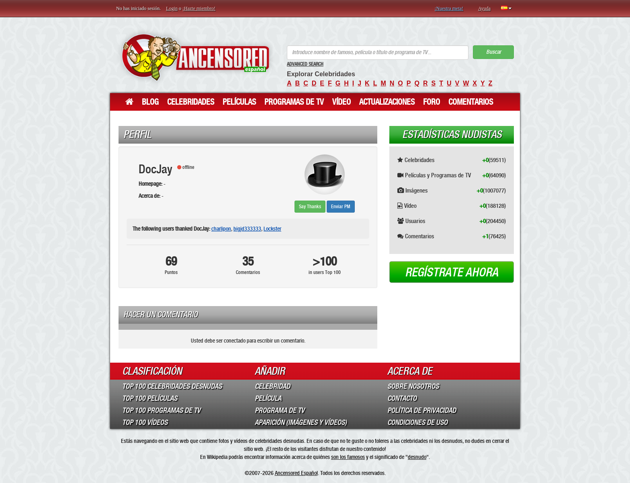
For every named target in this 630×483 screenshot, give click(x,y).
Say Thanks (310, 206)
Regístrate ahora (451, 272)
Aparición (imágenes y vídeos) (301, 422)
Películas (239, 102)
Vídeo (341, 102)
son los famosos (348, 457)
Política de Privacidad (421, 410)
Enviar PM (340, 206)
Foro (431, 102)
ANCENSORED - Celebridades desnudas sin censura (195, 57)
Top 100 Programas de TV (161, 410)
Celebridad (272, 386)
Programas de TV (294, 102)
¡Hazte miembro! (198, 8)
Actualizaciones (387, 102)
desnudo (417, 457)
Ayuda (484, 8)
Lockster (272, 228)
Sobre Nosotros (413, 386)
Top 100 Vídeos (145, 422)
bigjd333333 (247, 228)
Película (268, 398)
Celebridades (190, 102)
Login (172, 8)
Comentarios (470, 102)
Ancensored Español (296, 473)
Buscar (493, 52)
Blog (150, 102)
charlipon (221, 228)
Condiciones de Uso (417, 422)
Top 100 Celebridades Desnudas (172, 386)
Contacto (402, 398)
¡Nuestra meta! (448, 8)
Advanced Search (305, 64)
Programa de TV (280, 410)
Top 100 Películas (149, 398)
